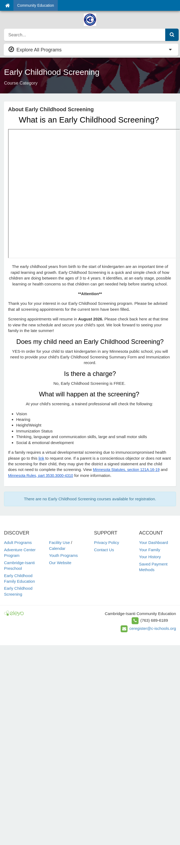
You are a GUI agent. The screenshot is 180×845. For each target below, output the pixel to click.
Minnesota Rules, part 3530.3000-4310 (40, 475)
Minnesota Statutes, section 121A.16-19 (126, 469)
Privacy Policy (106, 542)
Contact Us (104, 549)
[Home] (7, 5)
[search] (84, 35)
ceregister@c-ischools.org (152, 628)
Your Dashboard (153, 542)
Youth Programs (63, 555)
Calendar (57, 548)
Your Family (149, 549)
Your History (150, 556)
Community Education (35, 5)
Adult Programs (18, 542)
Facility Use (59, 542)
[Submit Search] (172, 35)
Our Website (60, 562)
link (41, 458)
